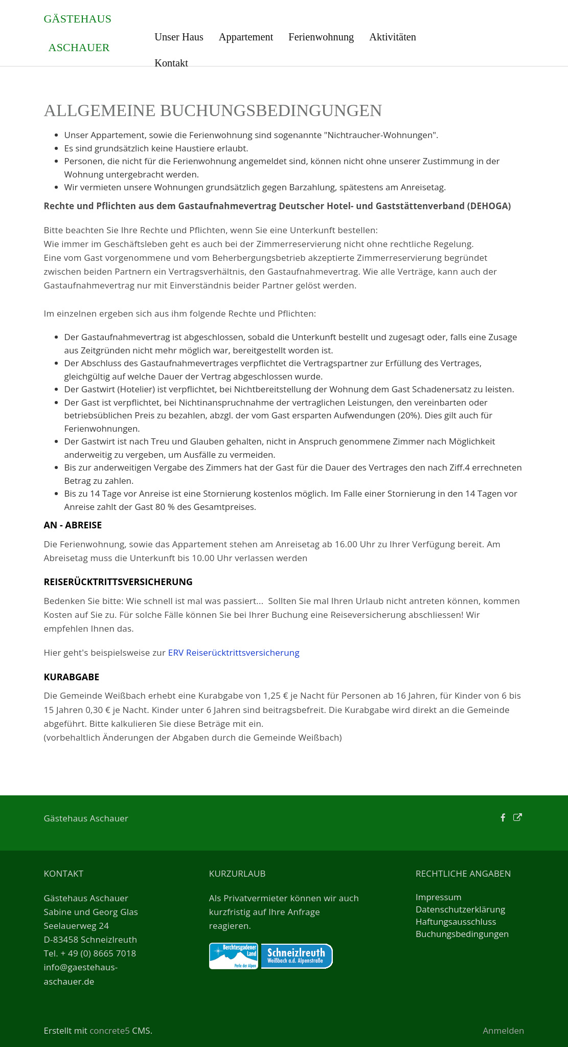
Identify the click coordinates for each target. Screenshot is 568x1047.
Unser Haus (178, 36)
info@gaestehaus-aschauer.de (81, 974)
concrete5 (109, 1030)
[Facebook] (503, 818)
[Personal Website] (517, 818)
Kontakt (171, 63)
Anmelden (503, 1030)
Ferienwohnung (321, 36)
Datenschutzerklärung (460, 909)
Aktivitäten (392, 36)
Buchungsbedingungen (462, 934)
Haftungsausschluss (456, 921)
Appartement (246, 36)
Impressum (439, 897)
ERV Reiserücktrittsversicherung (234, 652)
